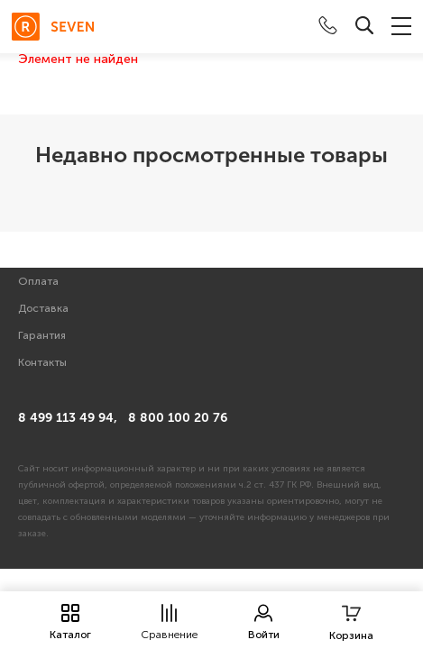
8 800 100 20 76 (177, 417)
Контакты (42, 362)
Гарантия (42, 335)
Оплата (38, 281)
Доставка (43, 308)
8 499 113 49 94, (67, 417)
